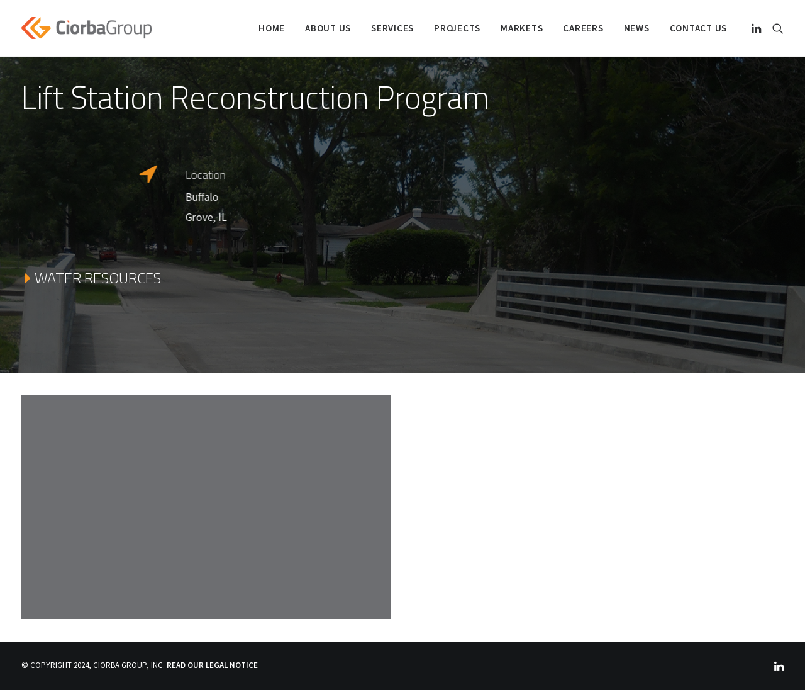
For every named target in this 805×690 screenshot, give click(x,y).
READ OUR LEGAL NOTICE (212, 665)
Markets (522, 28)
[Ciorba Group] (86, 28)
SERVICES (392, 28)
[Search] (775, 28)
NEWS (637, 28)
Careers (583, 28)
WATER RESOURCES (91, 278)
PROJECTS (457, 28)
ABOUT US (328, 28)
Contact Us (699, 28)
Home (271, 28)
